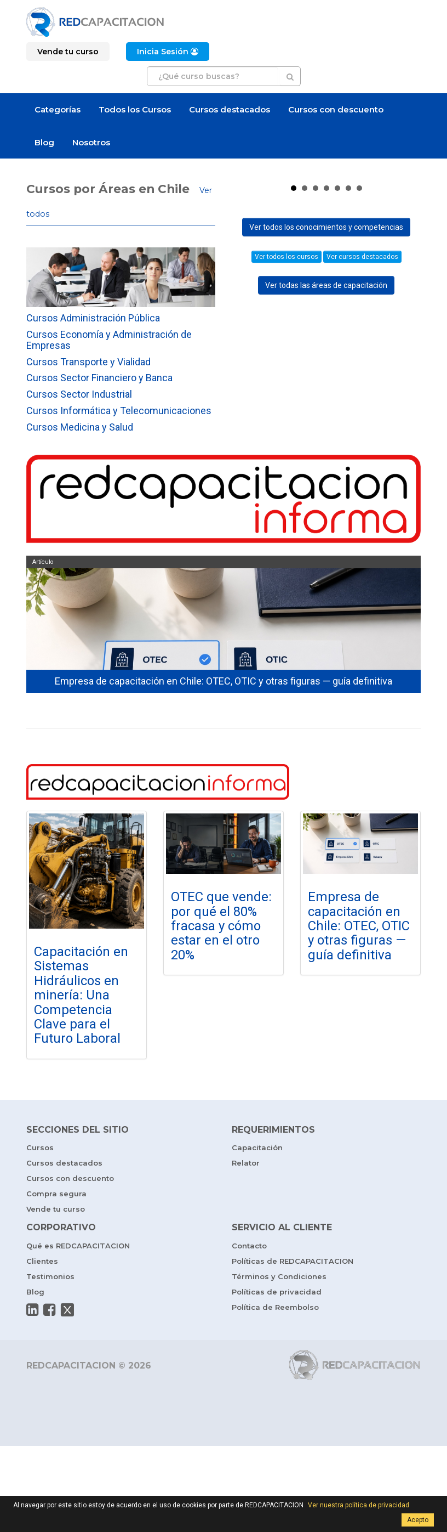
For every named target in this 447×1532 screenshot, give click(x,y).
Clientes (42, 1347)
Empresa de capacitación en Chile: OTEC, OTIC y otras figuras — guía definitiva (359, 1012)
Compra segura (56, 1279)
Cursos (40, 1233)
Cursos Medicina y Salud (79, 427)
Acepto (417, 1520)
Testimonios (50, 1362)
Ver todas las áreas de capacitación (326, 498)
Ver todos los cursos (286, 469)
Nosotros (91, 142)
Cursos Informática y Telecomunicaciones (118, 410)
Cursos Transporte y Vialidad (88, 362)
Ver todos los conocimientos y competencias (326, 440)
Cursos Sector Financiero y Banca (99, 377)
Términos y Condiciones (279, 1362)
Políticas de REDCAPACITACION (292, 1347)
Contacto (249, 1331)
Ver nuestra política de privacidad (358, 1505)
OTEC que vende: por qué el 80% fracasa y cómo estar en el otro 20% (221, 1012)
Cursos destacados (229, 109)
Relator (246, 1249)
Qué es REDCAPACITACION (78, 1331)
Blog (44, 142)
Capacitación (257, 1233)
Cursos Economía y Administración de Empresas (109, 340)
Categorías (58, 109)
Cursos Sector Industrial (79, 394)
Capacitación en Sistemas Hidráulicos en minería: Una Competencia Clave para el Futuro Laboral (81, 1081)
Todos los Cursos (135, 109)
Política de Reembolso (275, 1393)
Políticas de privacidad (277, 1377)
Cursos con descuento (335, 109)
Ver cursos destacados (362, 469)
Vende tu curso (55, 1295)
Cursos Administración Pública (93, 318)
